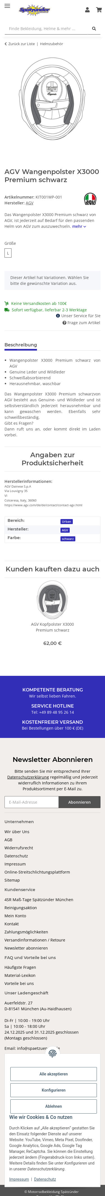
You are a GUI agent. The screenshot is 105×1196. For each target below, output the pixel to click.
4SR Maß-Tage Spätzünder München (38, 899)
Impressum (15, 864)
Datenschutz (16, 856)
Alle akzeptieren (53, 1074)
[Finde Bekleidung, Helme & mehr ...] (46, 29)
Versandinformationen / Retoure (34, 940)
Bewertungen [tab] (62, 345)
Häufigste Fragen (20, 967)
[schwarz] (68, 538)
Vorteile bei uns (19, 983)
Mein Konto (15, 915)
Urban (66, 522)
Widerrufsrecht (18, 847)
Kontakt (11, 923)
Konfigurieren (54, 1090)
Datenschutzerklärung (28, 777)
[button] (87, 10)
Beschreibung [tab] (20, 345)
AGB (8, 839)
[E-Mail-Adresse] (31, 802)
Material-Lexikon (20, 975)
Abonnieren (79, 802)
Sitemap (12, 880)
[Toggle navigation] (7, 3)
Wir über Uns (16, 831)
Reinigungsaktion (20, 907)
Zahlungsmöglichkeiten (26, 932)
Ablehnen (53, 1106)
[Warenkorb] (99, 10)
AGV (65, 530)
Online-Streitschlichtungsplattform (37, 872)
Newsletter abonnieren (26, 948)
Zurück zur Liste (21, 43)
